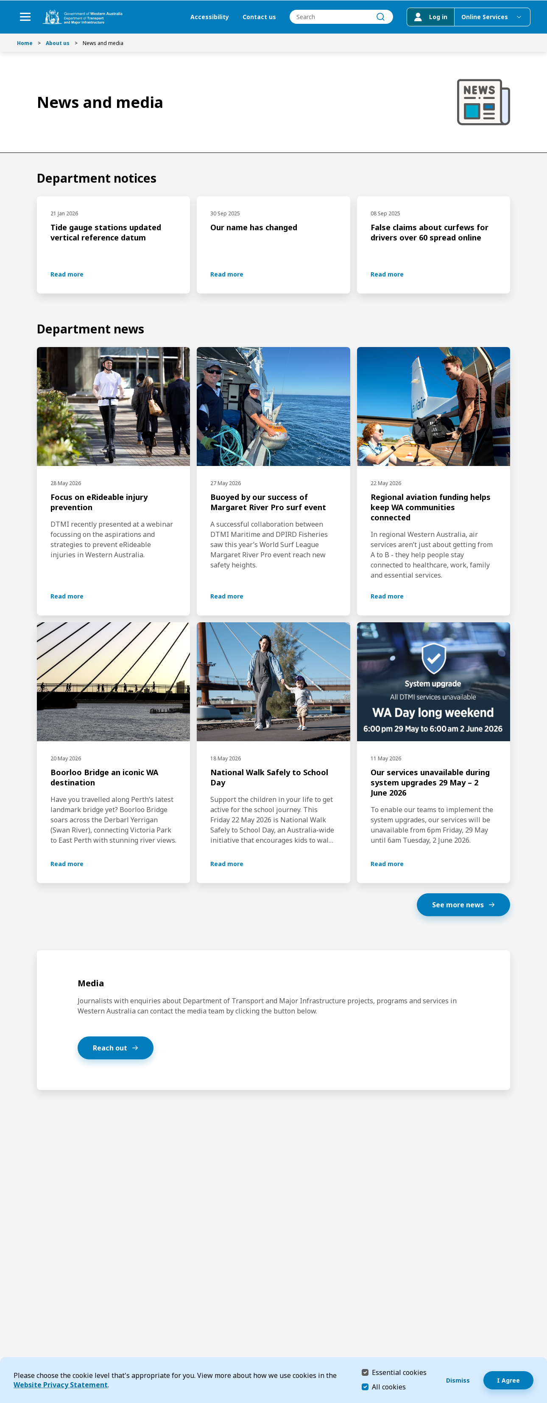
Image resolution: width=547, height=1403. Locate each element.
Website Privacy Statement (61, 1384)
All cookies (389, 1387)
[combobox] (341, 17)
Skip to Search (2, 2)
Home (25, 43)
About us (58, 43)
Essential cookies (399, 1372)
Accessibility (209, 17)
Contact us (259, 17)
